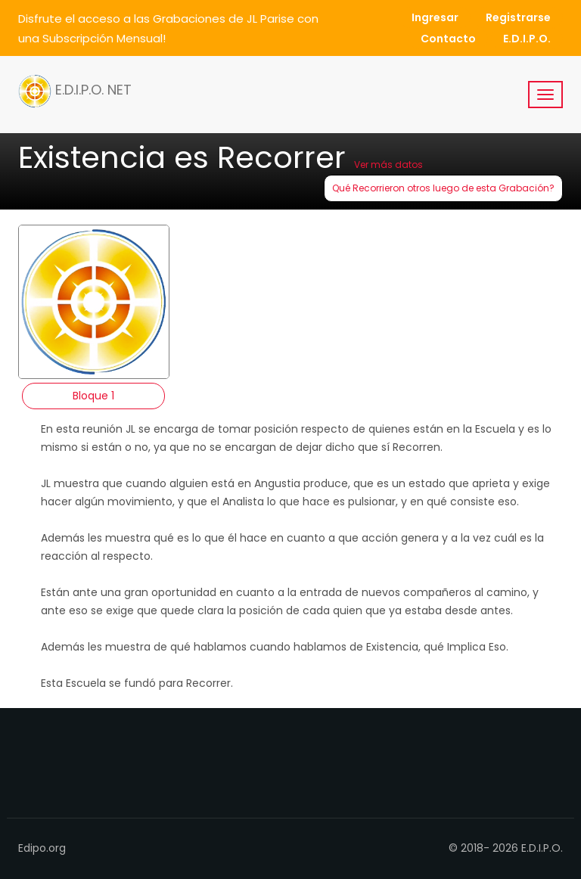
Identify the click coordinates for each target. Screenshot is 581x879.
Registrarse (518, 17)
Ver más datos (388, 164)
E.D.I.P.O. (527, 38)
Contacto (448, 38)
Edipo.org (42, 848)
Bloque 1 (93, 395)
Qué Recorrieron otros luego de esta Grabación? (443, 188)
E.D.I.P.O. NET (75, 91)
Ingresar (435, 17)
